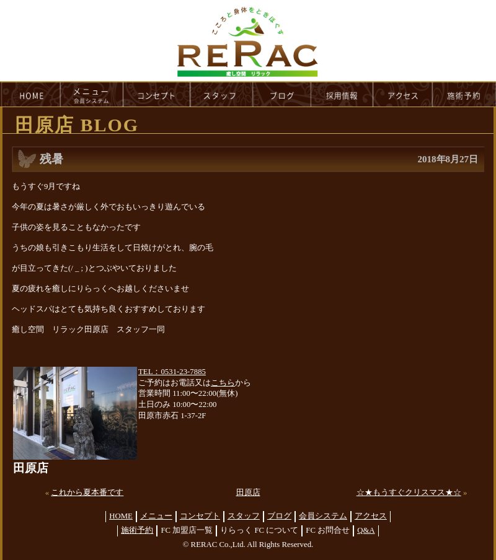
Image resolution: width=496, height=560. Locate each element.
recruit (342, 94)
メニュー (156, 516)
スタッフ (244, 516)
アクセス (371, 516)
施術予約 (137, 530)
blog (282, 94)
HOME (30, 94)
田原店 (248, 492)
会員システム (323, 516)
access (403, 94)
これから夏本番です (87, 492)
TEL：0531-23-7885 (172, 371)
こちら (223, 382)
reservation (464, 94)
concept (157, 94)
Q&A (365, 530)
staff (221, 94)
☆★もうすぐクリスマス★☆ (408, 492)
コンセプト (200, 516)
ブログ (279, 516)
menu (92, 94)
